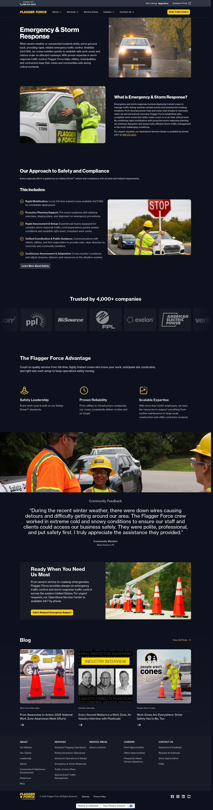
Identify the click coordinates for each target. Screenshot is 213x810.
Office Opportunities (134, 753)
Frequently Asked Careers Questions (133, 760)
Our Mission (26, 747)
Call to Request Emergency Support (52, 612)
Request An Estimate (169, 753)
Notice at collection (88, 806)
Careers (107, 12)
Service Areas (91, 12)
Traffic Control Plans (65, 769)
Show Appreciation (168, 758)
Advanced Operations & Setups (71, 758)
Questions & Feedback (170, 747)
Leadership (25, 758)
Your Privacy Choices (114, 806)
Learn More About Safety (35, 266)
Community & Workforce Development (32, 771)
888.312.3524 (129, 134)
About (55, 12)
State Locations (97, 747)
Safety (23, 763)
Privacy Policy (100, 796)
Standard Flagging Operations (70, 747)
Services (71, 12)
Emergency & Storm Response (70, 763)
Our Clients (25, 753)
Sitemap (85, 796)
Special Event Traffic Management (65, 776)
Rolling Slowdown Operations (70, 753)
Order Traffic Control (178, 12)
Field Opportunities (134, 747)
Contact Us (125, 12)
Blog (22, 783)
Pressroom (25, 778)
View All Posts (182, 640)
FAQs (161, 763)
